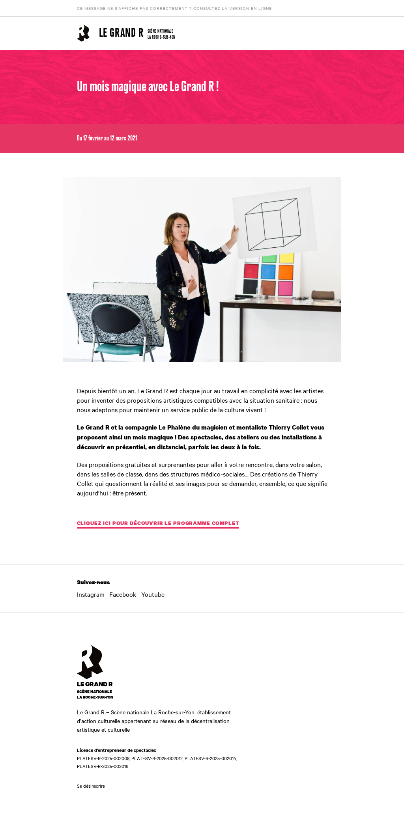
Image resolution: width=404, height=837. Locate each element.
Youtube (153, 594)
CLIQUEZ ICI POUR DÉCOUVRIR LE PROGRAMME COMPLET (158, 523)
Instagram (91, 594)
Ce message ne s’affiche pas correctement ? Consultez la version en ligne (174, 8)
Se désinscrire (91, 786)
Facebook (122, 594)
